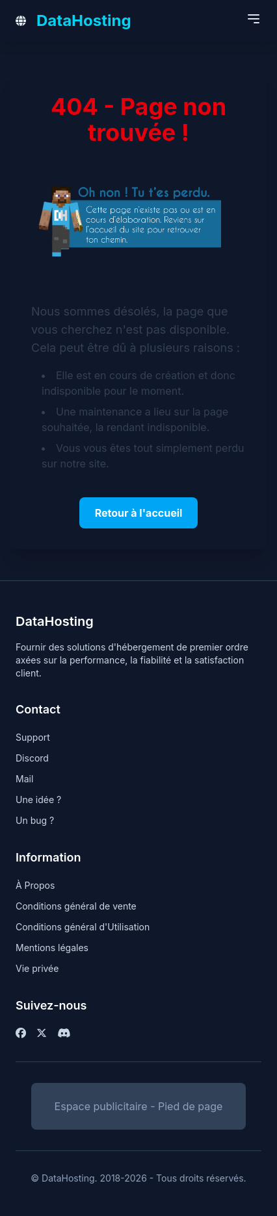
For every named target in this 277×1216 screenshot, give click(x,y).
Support (33, 737)
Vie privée (37, 968)
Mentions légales (52, 947)
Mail (24, 778)
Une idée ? (38, 799)
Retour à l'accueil (139, 512)
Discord (32, 757)
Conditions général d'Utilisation (83, 926)
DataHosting (83, 20)
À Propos (35, 885)
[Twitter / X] (41, 1033)
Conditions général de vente (76, 906)
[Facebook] (21, 1033)
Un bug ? (35, 820)
